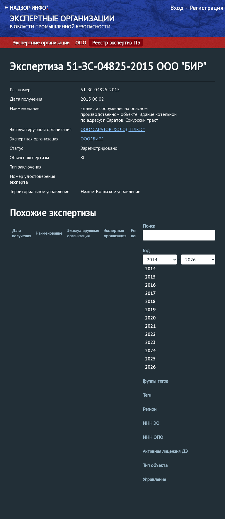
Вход (176, 8)
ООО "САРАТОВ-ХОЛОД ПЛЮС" (113, 129)
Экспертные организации (41, 42)
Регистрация (206, 8)
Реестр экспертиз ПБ (116, 42)
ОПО (80, 42)
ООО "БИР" (92, 139)
